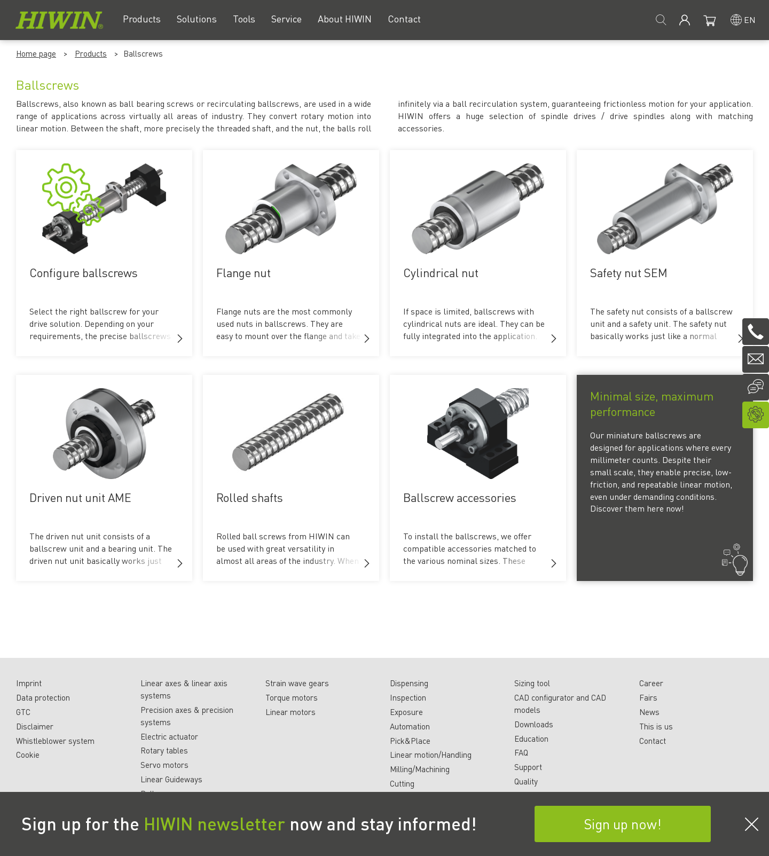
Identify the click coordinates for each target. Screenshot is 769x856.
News (649, 711)
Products (91, 53)
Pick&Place (410, 740)
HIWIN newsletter (214, 823)
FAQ (521, 752)
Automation (410, 726)
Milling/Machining (420, 769)
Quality (526, 781)
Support (528, 766)
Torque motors (291, 697)
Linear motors (290, 711)
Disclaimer (34, 726)
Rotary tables (164, 750)
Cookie (28, 754)
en (750, 19)
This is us (656, 726)
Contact (652, 740)
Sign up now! (623, 824)
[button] (180, 338)
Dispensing (409, 683)
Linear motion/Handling (431, 754)
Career (651, 683)
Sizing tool (532, 683)
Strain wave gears (297, 683)
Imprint (29, 683)
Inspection (408, 697)
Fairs (648, 697)
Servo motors (164, 764)
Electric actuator (169, 736)
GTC (23, 711)
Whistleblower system (55, 740)
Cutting (402, 783)
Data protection (43, 697)
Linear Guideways (171, 779)
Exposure (406, 711)
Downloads (533, 724)
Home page (36, 53)
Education (531, 738)
